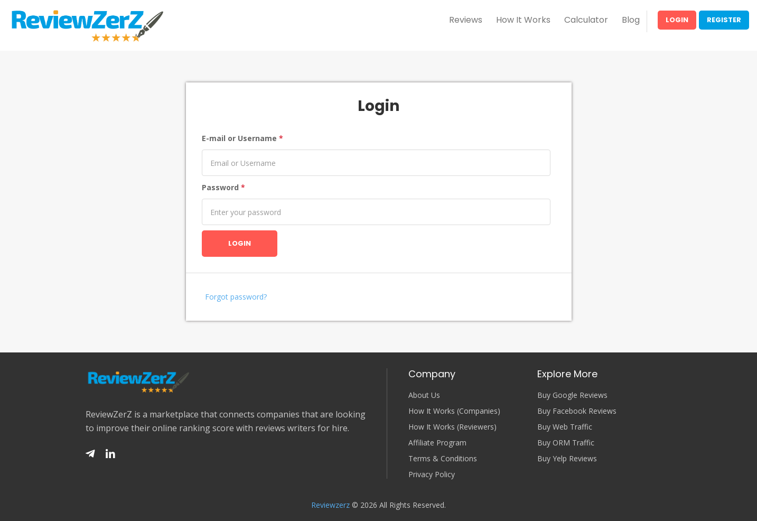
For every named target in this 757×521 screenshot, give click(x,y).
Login (677, 20)
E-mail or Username (242, 138)
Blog (631, 20)
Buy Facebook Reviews (576, 411)
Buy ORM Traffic (565, 443)
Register (724, 20)
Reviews (465, 20)
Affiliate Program (437, 443)
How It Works (523, 20)
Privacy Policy (431, 474)
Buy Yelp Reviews (567, 458)
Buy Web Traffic (564, 427)
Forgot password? (236, 297)
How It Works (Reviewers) (452, 427)
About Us (424, 395)
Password (223, 187)
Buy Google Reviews (572, 395)
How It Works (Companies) (454, 411)
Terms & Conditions (442, 458)
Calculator (586, 20)
